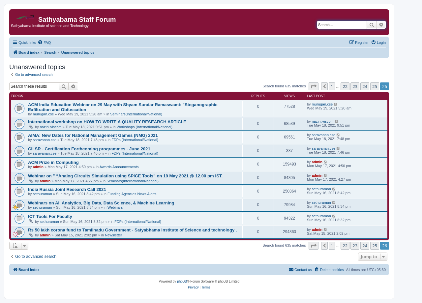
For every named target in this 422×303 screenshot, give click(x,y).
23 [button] (354, 86)
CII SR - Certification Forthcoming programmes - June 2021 (89, 148)
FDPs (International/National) (134, 140)
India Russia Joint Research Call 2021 (67, 189)
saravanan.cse (45, 140)
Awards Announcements (119, 167)
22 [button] (345, 86)
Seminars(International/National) (136, 114)
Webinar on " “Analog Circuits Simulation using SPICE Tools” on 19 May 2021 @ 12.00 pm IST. (125, 175)
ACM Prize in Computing (53, 162)
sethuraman (42, 194)
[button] (313, 86)
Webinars (115, 207)
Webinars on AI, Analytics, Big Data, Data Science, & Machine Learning (101, 202)
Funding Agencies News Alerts (132, 194)
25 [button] (374, 86)
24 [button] (364, 86)
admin (38, 167)
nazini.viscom (51, 127)
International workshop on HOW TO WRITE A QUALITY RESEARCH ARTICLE (107, 121)
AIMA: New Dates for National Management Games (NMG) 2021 (93, 135)
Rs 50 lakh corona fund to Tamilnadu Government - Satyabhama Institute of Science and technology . (132, 229)
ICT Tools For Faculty (50, 216)
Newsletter (113, 235)
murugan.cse (43, 114)
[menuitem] (44, 42)
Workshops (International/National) (144, 127)
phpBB (182, 281)
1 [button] (332, 86)
